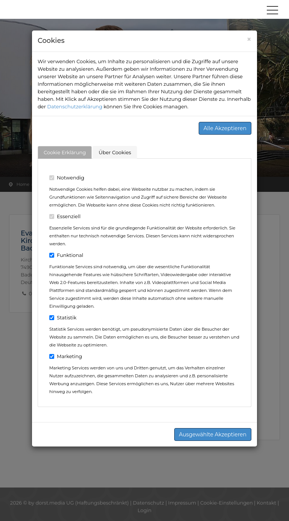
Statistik (62, 317)
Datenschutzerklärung (74, 106)
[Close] (248, 39)
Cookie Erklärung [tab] (65, 152)
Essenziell (65, 216)
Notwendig (66, 178)
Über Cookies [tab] (115, 152)
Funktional (66, 255)
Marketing (65, 356)
